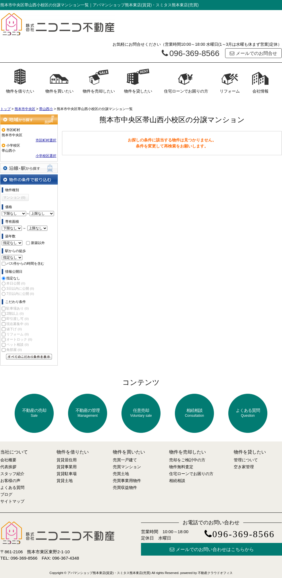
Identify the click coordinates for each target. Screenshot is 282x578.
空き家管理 (244, 466)
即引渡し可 (17, 319)
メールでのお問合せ (253, 53)
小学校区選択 (46, 156)
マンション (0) (14, 197)
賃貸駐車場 (67, 473)
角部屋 (14, 350)
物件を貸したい (138, 80)
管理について (246, 460)
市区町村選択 (46, 140)
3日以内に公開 (20, 289)
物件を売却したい (99, 80)
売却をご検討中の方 (187, 460)
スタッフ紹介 (12, 473)
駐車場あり (17, 308)
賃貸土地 (65, 480)
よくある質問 (247, 413)
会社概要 (8, 460)
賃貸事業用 (67, 466)
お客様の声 (10, 480)
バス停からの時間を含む (25, 264)
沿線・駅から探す (29, 168)
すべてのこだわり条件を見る (29, 357)
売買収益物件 (125, 487)
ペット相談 (17, 345)
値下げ (14, 329)
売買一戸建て (125, 460)
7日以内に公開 (20, 294)
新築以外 (38, 243)
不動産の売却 (34, 413)
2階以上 (15, 314)
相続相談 (194, 413)
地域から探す (29, 119)
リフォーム (229, 80)
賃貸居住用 (67, 460)
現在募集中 (17, 324)
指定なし (13, 278)
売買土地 (121, 473)
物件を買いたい (59, 80)
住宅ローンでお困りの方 (186, 80)
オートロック (19, 339)
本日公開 (15, 283)
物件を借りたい (20, 80)
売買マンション (127, 466)
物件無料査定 (181, 466)
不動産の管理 (87, 413)
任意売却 (141, 413)
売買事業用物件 (127, 480)
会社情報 (260, 80)
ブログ (6, 494)
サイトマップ (12, 501)
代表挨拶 (8, 466)
